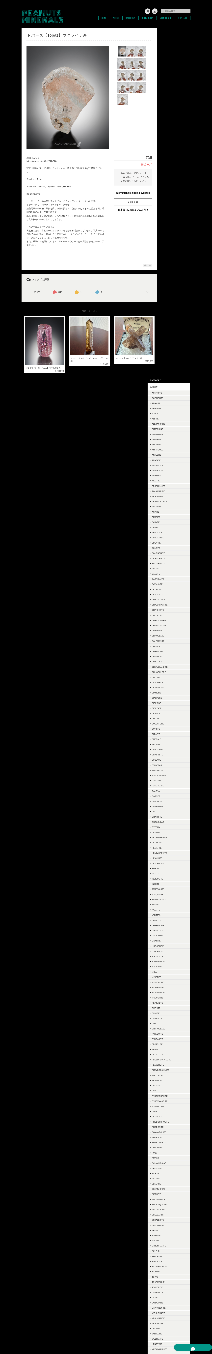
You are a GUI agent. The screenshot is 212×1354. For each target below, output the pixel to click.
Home (104, 16)
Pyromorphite (170, 744)
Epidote (166, 393)
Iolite (165, 1132)
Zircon (166, 1008)
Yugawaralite (170, 997)
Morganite (168, 636)
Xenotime (167, 992)
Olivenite (167, 667)
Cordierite (168, 1091)
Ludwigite (167, 1199)
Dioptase (167, 357)
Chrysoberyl (169, 269)
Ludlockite (168, 1106)
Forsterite (168, 434)
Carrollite (168, 227)
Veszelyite (168, 972)
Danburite (168, 331)
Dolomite (167, 367)
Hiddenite (167, 1142)
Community (148, 16)
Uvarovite (168, 941)
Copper (166, 295)
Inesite (166, 532)
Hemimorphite (170, 501)
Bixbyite (166, 191)
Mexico (166, 1075)
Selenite (167, 832)
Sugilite (166, 1204)
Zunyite (166, 1018)
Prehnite (167, 729)
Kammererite (169, 548)
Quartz (166, 760)
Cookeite (167, 1168)
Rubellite (167, 796)
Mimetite (167, 625)
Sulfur (166, 899)
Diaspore (167, 346)
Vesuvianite (168, 967)
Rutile (165, 806)
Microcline (168, 631)
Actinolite (168, 46)
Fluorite (167, 429)
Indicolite (167, 527)
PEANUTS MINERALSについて (113, 1338)
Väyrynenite (169, 956)
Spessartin (168, 863)
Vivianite (167, 977)
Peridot (166, 698)
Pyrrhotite (168, 755)
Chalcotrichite (171, 1060)
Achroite (167, 41)
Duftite (166, 377)
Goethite (167, 450)
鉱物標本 (164, 35)
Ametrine (167, 93)
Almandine (168, 77)
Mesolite (167, 1153)
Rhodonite (168, 775)
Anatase (166, 108)
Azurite (166, 165)
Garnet (166, 444)
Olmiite (166, 662)
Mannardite (168, 610)
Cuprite (166, 326)
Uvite (165, 946)
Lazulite (167, 568)
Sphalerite (168, 868)
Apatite (166, 129)
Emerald (167, 388)
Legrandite (168, 574)
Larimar (166, 563)
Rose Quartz (169, 791)
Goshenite (168, 455)
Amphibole (168, 98)
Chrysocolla (169, 274)
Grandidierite (170, 1039)
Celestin (167, 238)
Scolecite (167, 827)
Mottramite (168, 641)
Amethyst (167, 88)
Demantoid (168, 336)
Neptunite (167, 651)
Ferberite (167, 418)
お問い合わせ (166, 1258)
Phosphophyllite (171, 708)
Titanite (166, 920)
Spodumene (168, 873)
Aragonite (168, 145)
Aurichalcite (169, 1054)
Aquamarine (169, 139)
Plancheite (168, 713)
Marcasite (168, 615)
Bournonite (168, 201)
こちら (142, 175)
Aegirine (167, 57)
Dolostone (168, 372)
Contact (182, 16)
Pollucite (167, 723)
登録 (174, 1298)
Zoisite (166, 1013)
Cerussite (168, 243)
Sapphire (167, 817)
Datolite (167, 1189)
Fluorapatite (169, 424)
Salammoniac (169, 811)
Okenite (166, 656)
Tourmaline (168, 930)
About (116, 16)
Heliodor (167, 491)
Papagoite (167, 682)
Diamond (167, 341)
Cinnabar (167, 279)
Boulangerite (170, 1137)
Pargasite (167, 687)
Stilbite (166, 889)
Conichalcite (169, 1049)
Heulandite (168, 512)
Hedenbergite (170, 486)
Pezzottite (168, 703)
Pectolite (167, 692)
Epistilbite (168, 398)
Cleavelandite (170, 315)
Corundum (168, 300)
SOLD (163, 1224)
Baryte (166, 170)
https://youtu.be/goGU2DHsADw (41, 159)
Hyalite (166, 522)
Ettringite (168, 1028)
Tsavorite (167, 936)
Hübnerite (168, 1065)
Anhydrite (168, 124)
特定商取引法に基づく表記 (172, 1250)
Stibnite (166, 884)
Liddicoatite (169, 584)
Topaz (165, 925)
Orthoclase (169, 677)
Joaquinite (168, 543)
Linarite (166, 589)
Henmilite (167, 506)
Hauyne (166, 481)
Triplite (166, 1044)
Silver (165, 1096)
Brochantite (169, 212)
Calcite (166, 222)
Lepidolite (168, 579)
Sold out (130, 200)
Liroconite (168, 594)
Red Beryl (167, 765)
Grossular (168, 470)
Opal (164, 672)
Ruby (165, 801)
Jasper (166, 1080)
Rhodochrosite (171, 770)
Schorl (166, 822)
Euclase (167, 408)
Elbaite (166, 382)
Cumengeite (168, 1194)
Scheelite (167, 1034)
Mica (164, 620)
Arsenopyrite (170, 150)
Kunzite (166, 553)
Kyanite (166, 558)
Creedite (167, 305)
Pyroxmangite (170, 749)
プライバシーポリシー (141, 1338)
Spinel (165, 879)
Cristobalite (169, 310)
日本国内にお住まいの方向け (130, 208)
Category (130, 16)
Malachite (168, 605)
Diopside (167, 351)
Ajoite (165, 62)
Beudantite (168, 186)
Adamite (166, 52)
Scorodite (168, 1023)
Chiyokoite (168, 258)
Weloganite (168, 961)
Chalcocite (168, 1147)
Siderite (166, 842)
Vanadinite (168, 951)
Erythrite (167, 403)
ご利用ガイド (166, 1243)
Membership (166, 16)
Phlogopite (168, 1209)
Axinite (166, 160)
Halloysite (168, 1116)
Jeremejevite (169, 1173)
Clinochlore (169, 320)
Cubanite (167, 1158)
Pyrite (165, 739)
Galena (166, 439)
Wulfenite (168, 987)
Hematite (167, 496)
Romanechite (169, 780)
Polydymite (168, 1178)
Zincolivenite (169, 1003)
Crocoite (167, 1111)
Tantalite (167, 910)
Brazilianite (169, 207)
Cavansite (167, 232)
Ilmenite (166, 1127)
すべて (37, 290)
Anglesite (167, 119)
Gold (165, 460)
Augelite (167, 155)
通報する (144, 264)
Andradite (168, 113)
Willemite (167, 982)
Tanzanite (167, 904)
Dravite (166, 362)
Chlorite (167, 263)
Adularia (167, 1122)
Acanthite (167, 1101)
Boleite (166, 196)
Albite (165, 67)
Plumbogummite (171, 718)
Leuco (165, 1163)
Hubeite (166, 517)
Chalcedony (169, 248)
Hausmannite (169, 1085)
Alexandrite (169, 72)
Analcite (167, 103)
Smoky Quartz (170, 853)
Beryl (165, 176)
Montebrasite (170, 1184)
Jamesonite (168, 537)
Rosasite (167, 786)
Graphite (167, 465)
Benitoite (167, 181)
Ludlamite (167, 599)
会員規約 (186, 1338)
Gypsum (166, 475)
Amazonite (168, 83)
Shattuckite (169, 837)
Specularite (169, 858)
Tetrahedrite (169, 915)
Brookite (167, 217)
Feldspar (167, 413)
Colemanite (168, 289)
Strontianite (169, 894)
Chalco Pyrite (170, 253)
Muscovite (168, 646)
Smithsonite (169, 848)
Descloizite (168, 1070)
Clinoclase (168, 284)
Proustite (168, 734)
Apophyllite (169, 134)
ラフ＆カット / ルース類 (171, 1216)
